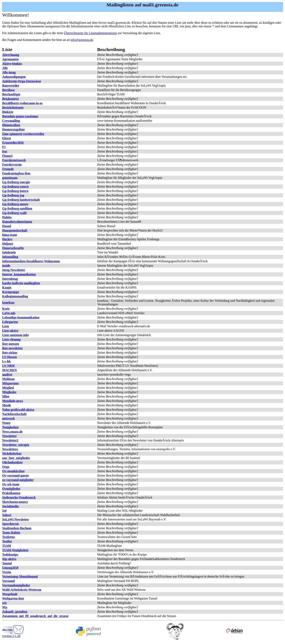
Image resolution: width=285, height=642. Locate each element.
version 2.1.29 (13, 634)
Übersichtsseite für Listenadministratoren (90, 33)
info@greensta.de (82, 40)
